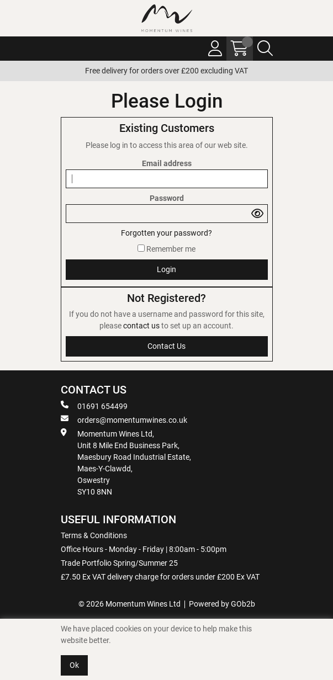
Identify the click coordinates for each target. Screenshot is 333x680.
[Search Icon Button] (265, 48)
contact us (142, 325)
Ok (74, 665)
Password (167, 198)
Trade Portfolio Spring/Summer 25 (119, 563)
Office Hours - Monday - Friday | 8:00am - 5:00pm (143, 549)
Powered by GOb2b (222, 603)
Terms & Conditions (94, 535)
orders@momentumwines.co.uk (124, 419)
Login (166, 269)
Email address (167, 163)
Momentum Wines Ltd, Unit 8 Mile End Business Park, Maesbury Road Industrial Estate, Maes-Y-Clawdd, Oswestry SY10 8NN (126, 462)
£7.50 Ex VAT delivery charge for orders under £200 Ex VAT (160, 576)
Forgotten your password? (166, 233)
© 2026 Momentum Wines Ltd (129, 603)
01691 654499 (94, 406)
